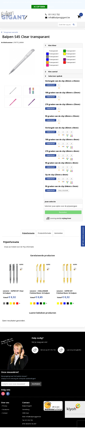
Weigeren (51, 7)
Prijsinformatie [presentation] (28, 233)
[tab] (28, 233)
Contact (4, 413)
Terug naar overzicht (11, 32)
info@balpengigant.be (59, 17)
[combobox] (65, 24)
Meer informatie (76, 2)
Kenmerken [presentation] (58, 233)
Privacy (4, 406)
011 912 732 (54, 14)
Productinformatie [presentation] (44, 233)
